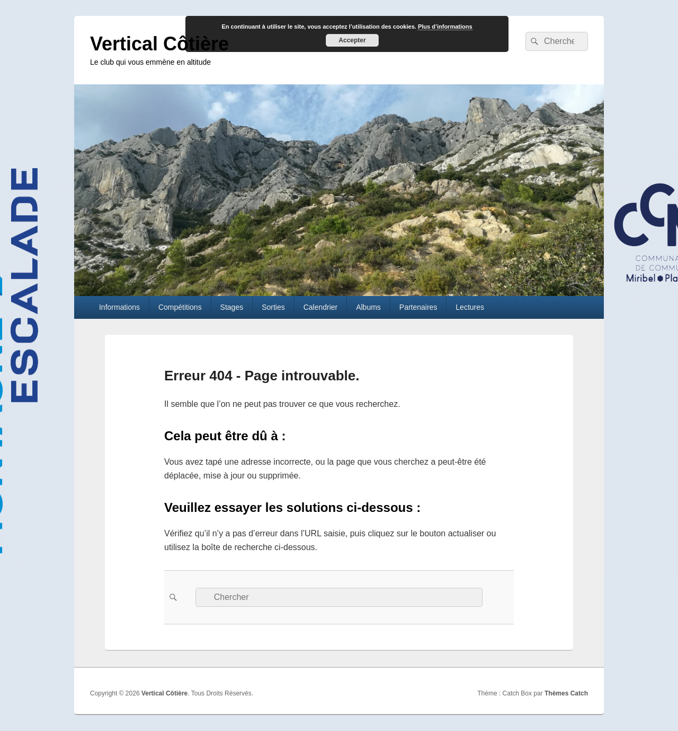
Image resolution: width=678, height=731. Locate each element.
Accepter (351, 40)
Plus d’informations (445, 26)
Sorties (273, 307)
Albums (368, 307)
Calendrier (321, 307)
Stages (232, 307)
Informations (119, 307)
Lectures (470, 307)
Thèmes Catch (566, 693)
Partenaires (418, 307)
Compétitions (180, 307)
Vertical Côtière (159, 44)
